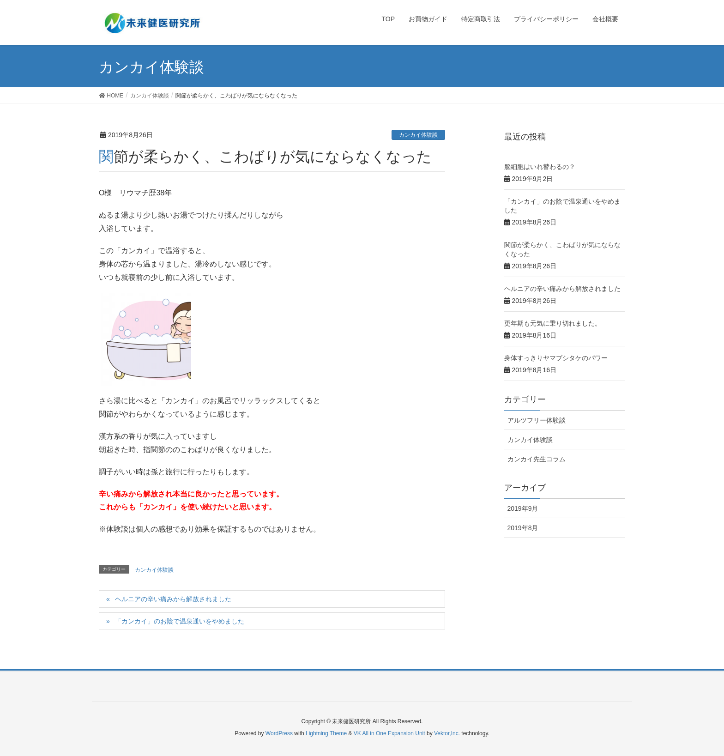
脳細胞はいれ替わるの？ (539, 166)
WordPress (279, 733)
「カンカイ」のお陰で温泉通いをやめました (179, 621)
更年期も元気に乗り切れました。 (552, 323)
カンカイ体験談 (418, 135)
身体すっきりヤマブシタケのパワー (556, 358)
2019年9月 (522, 508)
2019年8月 (522, 528)
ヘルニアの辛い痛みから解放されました (173, 599)
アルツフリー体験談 (536, 420)
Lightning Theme (326, 733)
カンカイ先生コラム (536, 459)
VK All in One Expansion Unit (389, 733)
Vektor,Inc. (447, 733)
